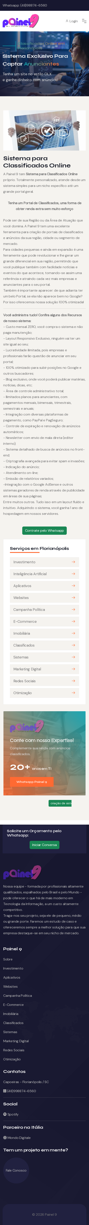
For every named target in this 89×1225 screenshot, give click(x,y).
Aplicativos (22, 585)
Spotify (11, 1114)
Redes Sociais (24, 681)
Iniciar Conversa (44, 845)
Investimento (24, 562)
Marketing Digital (27, 669)
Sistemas (20, 657)
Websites (21, 597)
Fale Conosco (16, 1170)
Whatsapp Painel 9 (31, 782)
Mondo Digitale (17, 1137)
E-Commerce (25, 621)
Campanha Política (29, 609)
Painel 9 (51, 1214)
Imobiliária (21, 633)
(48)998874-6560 (19, 1091)
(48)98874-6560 (33, 5)
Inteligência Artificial (29, 574)
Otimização (22, 692)
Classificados (23, 645)
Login (71, 21)
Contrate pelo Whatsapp (44, 530)
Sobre (8, 959)
